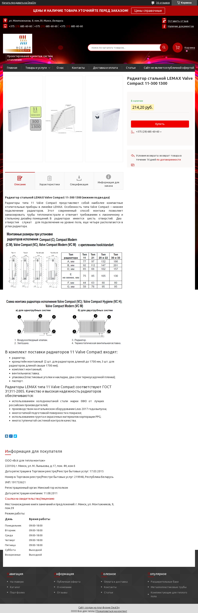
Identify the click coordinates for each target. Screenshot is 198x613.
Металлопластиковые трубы (169, 587)
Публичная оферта (68, 581)
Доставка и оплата (105, 67)
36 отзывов (163, 2)
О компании (64, 587)
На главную (17, 581)
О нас (60, 67)
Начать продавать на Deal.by (19, 2)
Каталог (15, 587)
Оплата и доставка (116, 581)
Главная (12, 67)
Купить (160, 124)
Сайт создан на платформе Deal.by (99, 607)
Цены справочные (148, 10)
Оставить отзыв (178, 21)
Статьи (131, 67)
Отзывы (62, 592)
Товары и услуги (36, 67)
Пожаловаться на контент (111, 611)
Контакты (78, 67)
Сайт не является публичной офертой (169, 67)
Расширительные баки (165, 581)
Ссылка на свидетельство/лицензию (29, 498)
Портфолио (17, 592)
